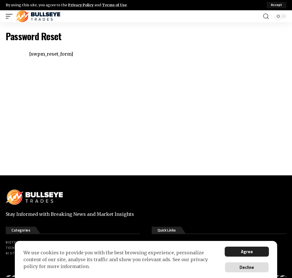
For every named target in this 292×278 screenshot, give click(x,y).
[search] (266, 16)
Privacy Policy (81, 5)
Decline (246, 267)
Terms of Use (116, 5)
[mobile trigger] (10, 16)
